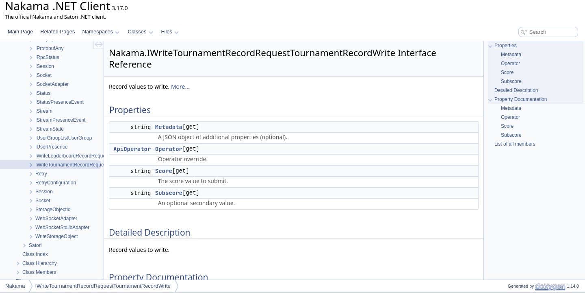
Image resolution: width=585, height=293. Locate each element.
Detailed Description (516, 90)
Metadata (168, 127)
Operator (168, 149)
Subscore (168, 193)
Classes (140, 31)
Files (170, 31)
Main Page (20, 31)
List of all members (514, 144)
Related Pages (57, 31)
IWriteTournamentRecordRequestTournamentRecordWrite (102, 286)
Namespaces (100, 31)
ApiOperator (132, 149)
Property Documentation (520, 99)
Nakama (15, 286)
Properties (505, 45)
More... (180, 86)
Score (163, 171)
